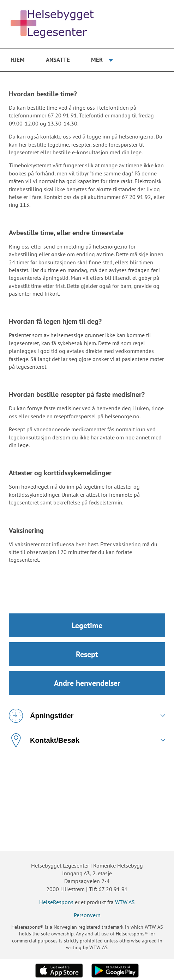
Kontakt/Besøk (44, 740)
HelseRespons (56, 902)
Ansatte (58, 60)
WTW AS (125, 902)
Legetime (87, 625)
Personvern (87, 915)
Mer (97, 60)
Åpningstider (41, 716)
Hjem (18, 60)
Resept (87, 654)
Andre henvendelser (87, 683)
